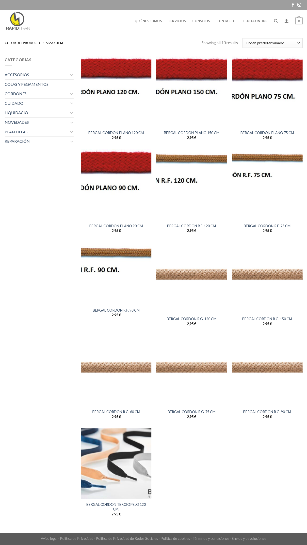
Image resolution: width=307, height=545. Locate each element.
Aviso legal (49, 538)
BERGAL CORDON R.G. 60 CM (116, 412)
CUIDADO (14, 103)
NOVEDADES (17, 122)
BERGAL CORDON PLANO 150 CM (191, 133)
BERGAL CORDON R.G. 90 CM (267, 412)
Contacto (226, 21)
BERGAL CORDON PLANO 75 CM (267, 133)
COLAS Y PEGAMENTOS (26, 84)
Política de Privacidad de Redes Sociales (127, 538)
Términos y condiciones (211, 538)
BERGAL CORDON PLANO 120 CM (116, 133)
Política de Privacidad (76, 538)
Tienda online (254, 21)
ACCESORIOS (17, 74)
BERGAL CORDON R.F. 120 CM (191, 226)
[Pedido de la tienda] (272, 43)
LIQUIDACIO (16, 112)
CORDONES (16, 93)
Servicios (177, 21)
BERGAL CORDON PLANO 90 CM (116, 226)
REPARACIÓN (17, 141)
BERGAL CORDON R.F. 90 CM (116, 310)
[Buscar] (276, 21)
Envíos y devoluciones (249, 538)
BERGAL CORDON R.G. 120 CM (191, 319)
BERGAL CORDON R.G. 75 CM (191, 412)
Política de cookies (175, 538)
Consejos (201, 21)
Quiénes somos (148, 21)
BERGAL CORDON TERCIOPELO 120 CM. (116, 506)
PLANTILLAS (16, 131)
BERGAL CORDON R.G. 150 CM (267, 319)
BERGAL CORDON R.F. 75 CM (267, 226)
